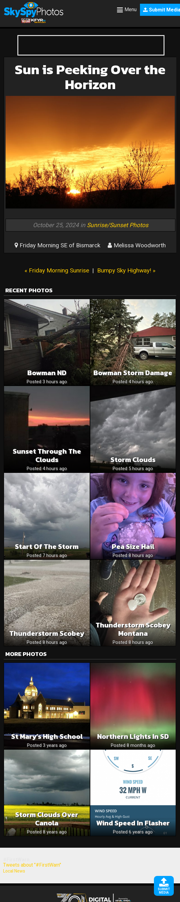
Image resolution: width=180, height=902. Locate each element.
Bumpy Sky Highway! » (126, 270)
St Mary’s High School (47, 736)
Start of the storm (47, 546)
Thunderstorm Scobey (46, 633)
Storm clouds (132, 459)
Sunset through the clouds (47, 455)
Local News (14, 870)
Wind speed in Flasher (133, 823)
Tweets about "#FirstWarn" (32, 865)
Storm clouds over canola (46, 818)
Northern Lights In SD (133, 736)
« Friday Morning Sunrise (57, 270)
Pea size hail (133, 546)
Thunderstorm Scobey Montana (133, 629)
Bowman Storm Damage (132, 373)
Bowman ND (46, 373)
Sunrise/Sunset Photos (117, 225)
